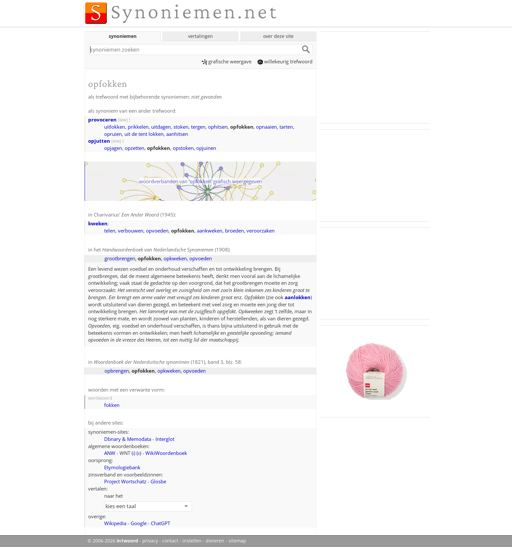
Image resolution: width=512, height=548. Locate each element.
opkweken (175, 258)
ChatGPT (160, 523)
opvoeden (157, 230)
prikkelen (138, 126)
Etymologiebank (122, 467)
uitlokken (114, 126)
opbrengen (116, 370)
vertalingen (200, 36)
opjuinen (206, 148)
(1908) (165, 249)
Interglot (164, 439)
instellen (192, 541)
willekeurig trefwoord (285, 61)
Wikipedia (115, 523)
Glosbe (158, 481)
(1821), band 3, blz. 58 (167, 362)
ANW (109, 453)
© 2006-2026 (113, 541)
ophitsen (218, 126)
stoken (180, 126)
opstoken (183, 148)
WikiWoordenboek (166, 453)
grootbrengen (119, 258)
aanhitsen (177, 134)
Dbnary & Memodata (127, 439)
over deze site (278, 36)
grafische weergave (226, 61)
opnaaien (266, 126)
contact (170, 541)
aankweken (209, 230)
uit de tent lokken (144, 134)
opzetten (134, 148)
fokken (112, 405)
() (133, 453)
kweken (97, 223)
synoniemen (122, 36)
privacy (150, 541)
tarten (286, 126)
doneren (215, 541)
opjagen (113, 148)
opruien (113, 134)
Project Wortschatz (125, 481)
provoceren (102, 119)
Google (139, 523)
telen (109, 230)
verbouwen (130, 230)
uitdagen (161, 126)
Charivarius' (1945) (134, 214)
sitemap (237, 541)
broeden (234, 230)
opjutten (99, 140)
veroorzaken (261, 230)
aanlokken (298, 297)
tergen (198, 126)
